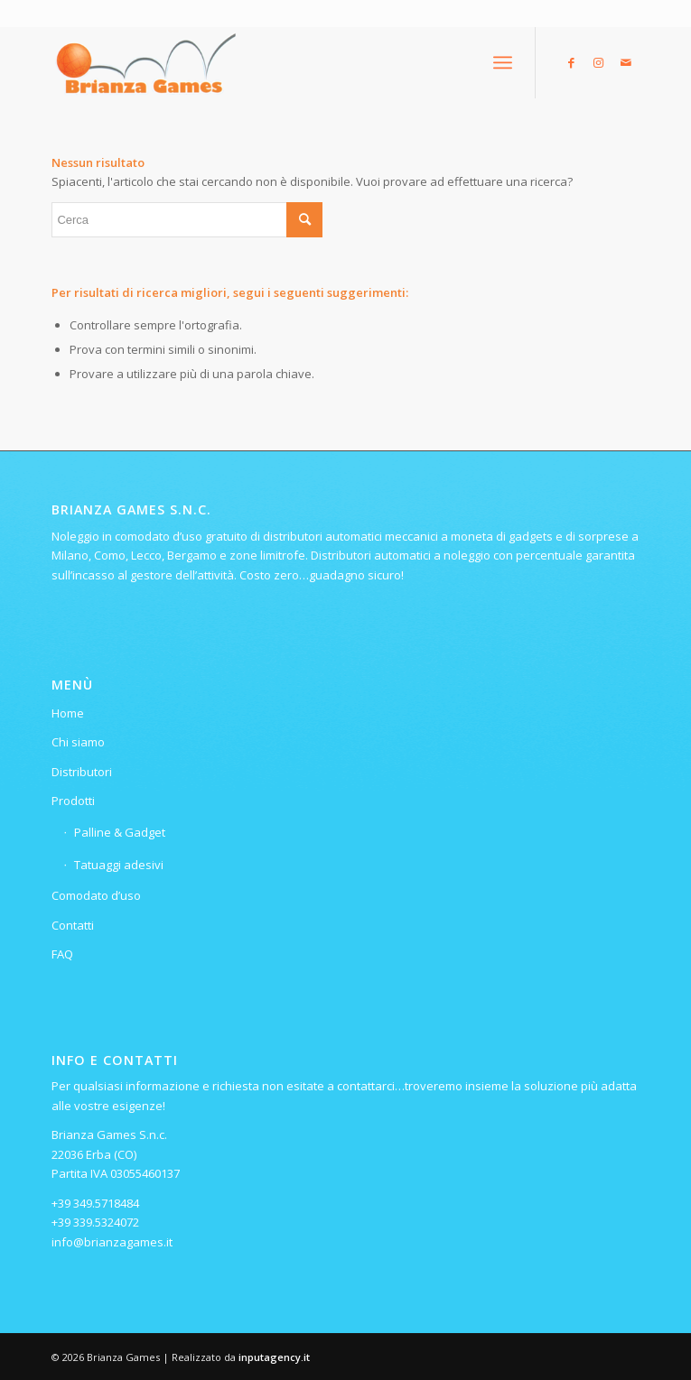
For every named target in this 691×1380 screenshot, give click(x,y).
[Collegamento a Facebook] (571, 63)
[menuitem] (502, 62)
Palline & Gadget (119, 832)
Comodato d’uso (96, 895)
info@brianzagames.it (112, 1242)
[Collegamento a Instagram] (598, 63)
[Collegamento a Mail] (626, 63)
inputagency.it (274, 1357)
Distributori (81, 772)
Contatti (72, 925)
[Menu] (502, 62)
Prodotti (73, 800)
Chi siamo (78, 742)
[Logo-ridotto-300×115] (286, 62)
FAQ (62, 954)
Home (67, 713)
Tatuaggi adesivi (118, 865)
